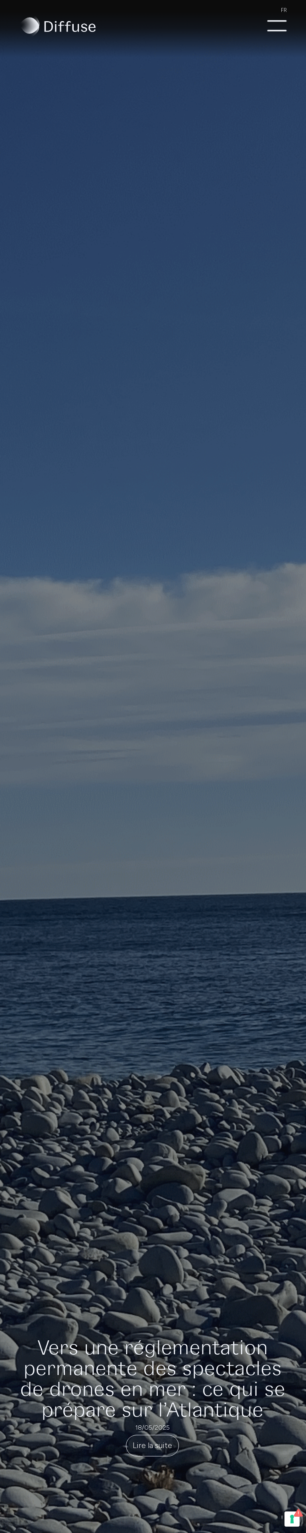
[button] (277, 26)
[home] (57, 26)
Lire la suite (152, 1445)
